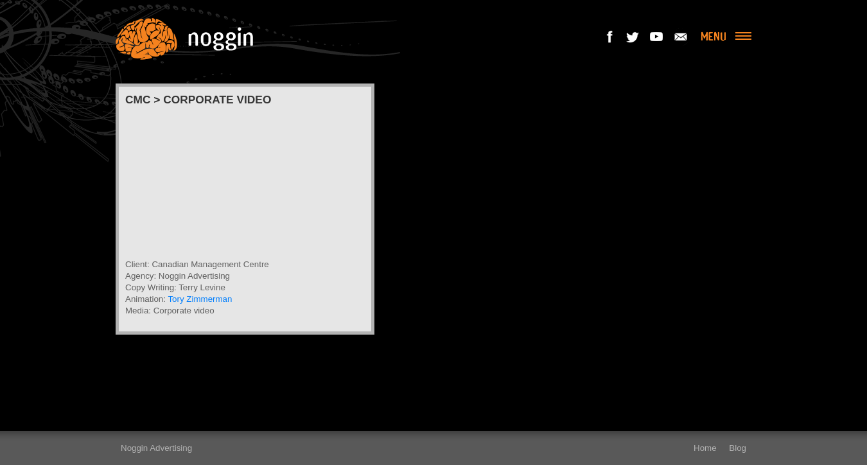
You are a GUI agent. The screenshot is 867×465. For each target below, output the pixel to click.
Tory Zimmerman (200, 299)
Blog (737, 448)
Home (705, 448)
